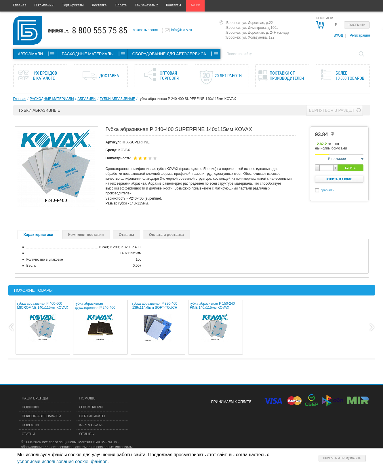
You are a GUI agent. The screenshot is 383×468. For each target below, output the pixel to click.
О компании (44, 5)
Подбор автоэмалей (41, 416)
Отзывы (126, 234)
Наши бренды (35, 398)
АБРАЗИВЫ (86, 99)
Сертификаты (73, 5)
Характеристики (38, 234)
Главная (19, 5)
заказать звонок (146, 30)
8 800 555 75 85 (99, 30)
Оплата (121, 5)
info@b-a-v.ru (181, 30)
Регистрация (360, 35)
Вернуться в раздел (331, 110)
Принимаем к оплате (231, 402)
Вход (338, 35)
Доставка (99, 5)
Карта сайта (91, 425)
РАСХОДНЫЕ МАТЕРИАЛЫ (52, 99)
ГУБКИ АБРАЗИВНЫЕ (117, 99)
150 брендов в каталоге (45, 76)
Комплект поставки (86, 234)
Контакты (173, 5)
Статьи (28, 434)
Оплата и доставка (166, 234)
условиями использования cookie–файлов (62, 461)
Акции (195, 5)
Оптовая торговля (169, 76)
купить (350, 168)
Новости (30, 425)
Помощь (87, 398)
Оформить (357, 24)
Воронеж (55, 30)
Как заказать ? (146, 5)
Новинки (30, 407)
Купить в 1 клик (339, 179)
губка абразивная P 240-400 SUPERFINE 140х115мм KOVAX (187, 99)
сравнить (327, 190)
